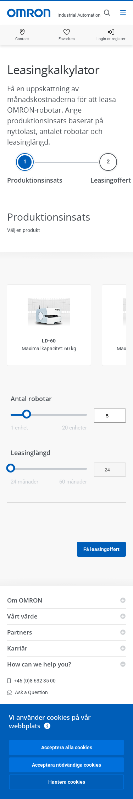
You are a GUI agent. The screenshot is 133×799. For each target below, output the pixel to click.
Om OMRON (24, 600)
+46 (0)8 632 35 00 (31, 681)
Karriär (17, 648)
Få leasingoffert (101, 549)
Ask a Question (27, 692)
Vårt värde (22, 616)
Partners (19, 632)
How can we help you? (39, 664)
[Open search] (106, 13)
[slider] (26, 414)
